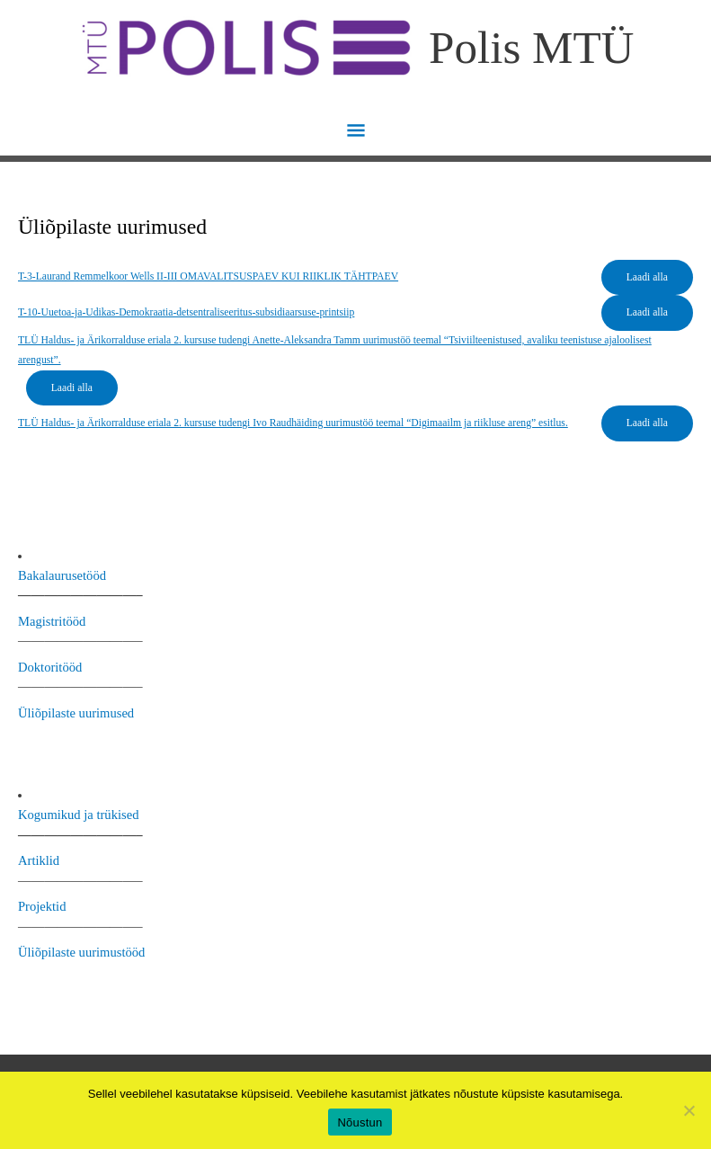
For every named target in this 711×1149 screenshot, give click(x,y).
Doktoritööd (50, 667)
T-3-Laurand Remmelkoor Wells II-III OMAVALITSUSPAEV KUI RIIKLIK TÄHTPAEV (208, 276)
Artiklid (38, 860)
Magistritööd (51, 621)
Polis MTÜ (531, 47)
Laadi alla (647, 277)
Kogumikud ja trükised (78, 814)
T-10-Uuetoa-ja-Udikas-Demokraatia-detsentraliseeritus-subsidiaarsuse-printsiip (186, 312)
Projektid (42, 906)
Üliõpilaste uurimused (76, 713)
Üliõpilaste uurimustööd (81, 952)
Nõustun (359, 1122)
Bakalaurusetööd (62, 575)
